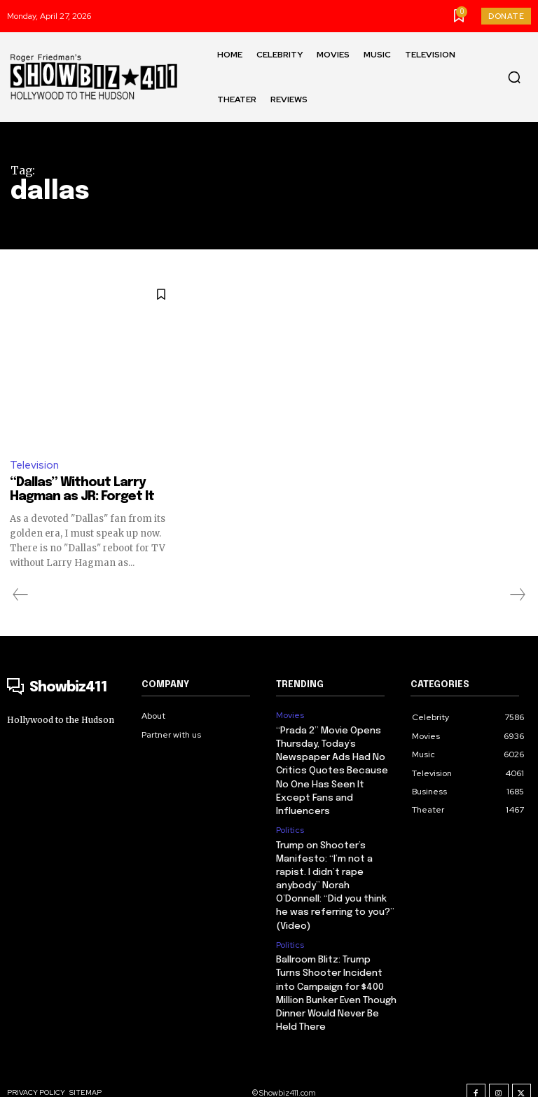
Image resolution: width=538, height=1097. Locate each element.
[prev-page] (21, 594)
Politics (290, 825)
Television (34, 465)
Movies (290, 715)
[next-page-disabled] (517, 594)
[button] (514, 77)
